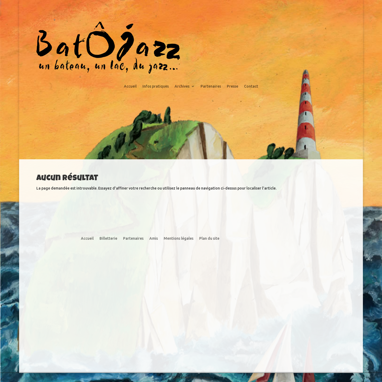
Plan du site (209, 239)
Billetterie (108, 239)
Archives (182, 86)
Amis (153, 239)
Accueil (130, 86)
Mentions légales (178, 239)
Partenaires (211, 86)
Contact (251, 86)
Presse (232, 86)
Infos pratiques (155, 86)
